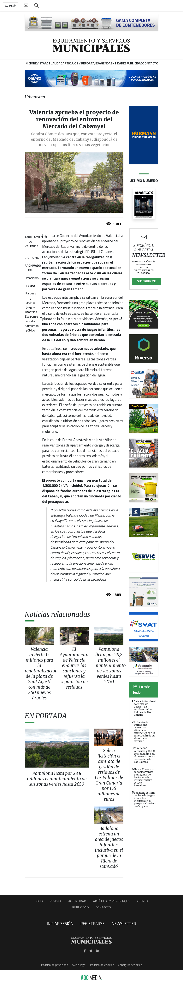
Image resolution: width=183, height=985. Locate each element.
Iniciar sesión (60, 923)
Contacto (103, 907)
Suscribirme (146, 281)
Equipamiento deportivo (34, 318)
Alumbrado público (32, 328)
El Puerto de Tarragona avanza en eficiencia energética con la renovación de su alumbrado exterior (144, 731)
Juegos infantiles (31, 309)
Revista (55, 901)
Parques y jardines (30, 298)
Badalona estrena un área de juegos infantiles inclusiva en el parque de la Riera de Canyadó (145, 799)
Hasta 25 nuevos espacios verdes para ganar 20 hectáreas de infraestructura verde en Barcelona (144, 777)
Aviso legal (79, 964)
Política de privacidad (54, 964)
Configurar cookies (130, 964)
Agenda (142, 901)
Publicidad (80, 907)
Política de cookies (102, 964)
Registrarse (92, 923)
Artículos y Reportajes (111, 901)
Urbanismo (32, 278)
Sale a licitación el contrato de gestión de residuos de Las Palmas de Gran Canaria (145, 708)
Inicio (39, 901)
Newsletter (124, 923)
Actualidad (77, 901)
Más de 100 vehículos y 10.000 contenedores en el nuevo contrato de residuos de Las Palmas (145, 755)
